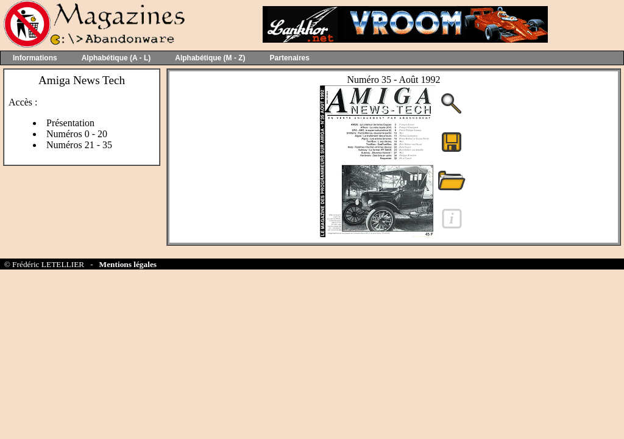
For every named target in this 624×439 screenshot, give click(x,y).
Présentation (70, 123)
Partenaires (290, 58)
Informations (35, 58)
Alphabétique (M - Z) (210, 58)
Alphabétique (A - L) (116, 58)
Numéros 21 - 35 (79, 145)
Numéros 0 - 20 (76, 134)
